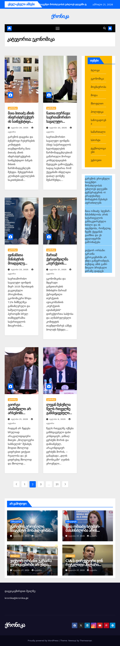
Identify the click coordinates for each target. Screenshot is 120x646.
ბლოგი (95, 70)
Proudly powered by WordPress (43, 640)
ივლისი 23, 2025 (58, 128)
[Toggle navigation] (57, 28)
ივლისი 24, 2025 (20, 128)
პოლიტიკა (97, 111)
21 (57, 484)
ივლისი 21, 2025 (58, 269)
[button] (104, 28)
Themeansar (86, 640)
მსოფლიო (97, 103)
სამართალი (98, 131)
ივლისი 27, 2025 (21, 536)
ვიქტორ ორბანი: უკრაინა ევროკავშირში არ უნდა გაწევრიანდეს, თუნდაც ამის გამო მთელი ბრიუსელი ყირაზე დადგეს (97, 261)
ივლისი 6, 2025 (57, 419)
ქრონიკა (60, 16)
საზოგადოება (16, 521)
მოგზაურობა (98, 86)
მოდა (94, 95)
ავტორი (37, 536)
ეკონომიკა (13, 108)
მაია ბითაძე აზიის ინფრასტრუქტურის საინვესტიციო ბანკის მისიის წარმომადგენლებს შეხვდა (21, 123)
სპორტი (95, 140)
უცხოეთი (96, 160)
